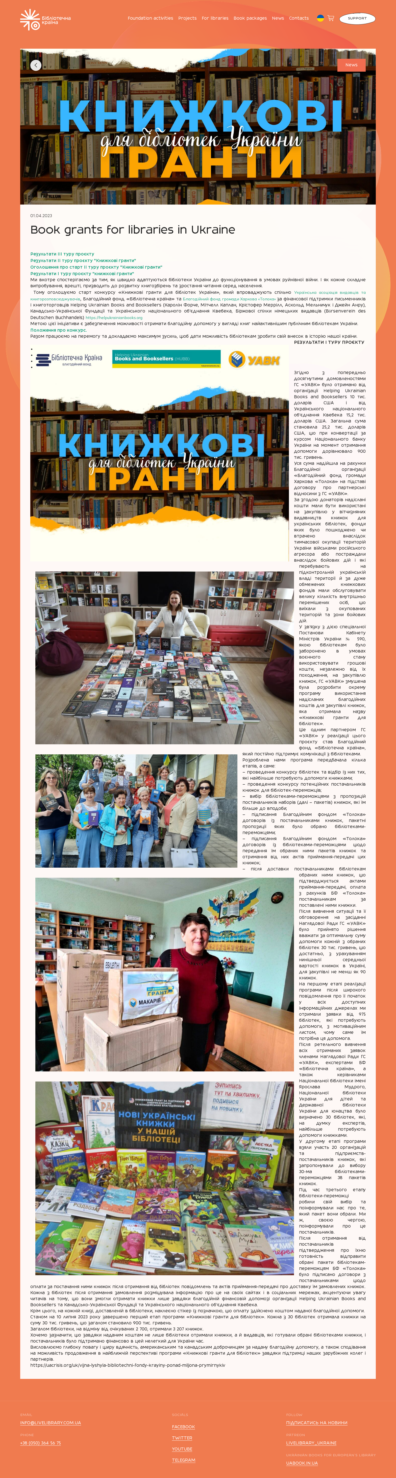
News (278, 19)
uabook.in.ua (302, 1464)
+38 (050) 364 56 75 (40, 1443)
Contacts (299, 19)
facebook (183, 1427)
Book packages (250, 19)
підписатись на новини (317, 1423)
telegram (183, 1461)
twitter (182, 1438)
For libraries (215, 19)
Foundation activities (150, 19)
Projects (187, 19)
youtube (182, 1449)
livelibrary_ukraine (311, 1443)
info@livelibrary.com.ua (50, 1423)
